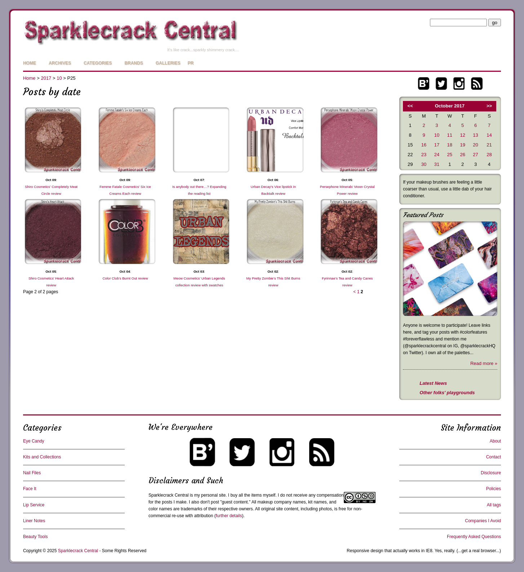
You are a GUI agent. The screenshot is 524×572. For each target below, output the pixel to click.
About (495, 441)
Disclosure (491, 472)
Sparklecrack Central (168, 495)
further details (229, 515)
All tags (494, 504)
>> (489, 106)
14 (489, 135)
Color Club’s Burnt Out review (125, 278)
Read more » (483, 363)
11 (449, 135)
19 (462, 145)
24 (436, 154)
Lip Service (33, 504)
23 (423, 154)
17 (436, 145)
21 (489, 145)
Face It (29, 488)
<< (410, 106)
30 (423, 164)
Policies (493, 488)
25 (449, 154)
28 (489, 154)
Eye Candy (33, 441)
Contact (493, 456)
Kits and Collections (42, 456)
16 (423, 145)
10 (59, 78)
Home (29, 63)
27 (475, 154)
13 (475, 135)
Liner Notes (34, 520)
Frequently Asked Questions (474, 536)
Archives (60, 63)
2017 (46, 78)
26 (462, 154)
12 (462, 135)
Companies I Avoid (483, 520)
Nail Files (32, 472)
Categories (98, 63)
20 (475, 145)
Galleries (168, 63)
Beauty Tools (35, 536)
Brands (133, 63)
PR (190, 63)
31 (436, 164)
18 (449, 145)
